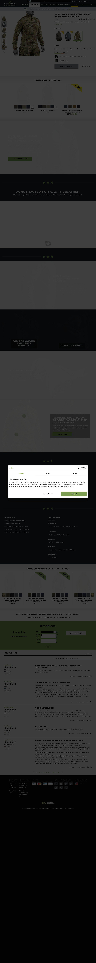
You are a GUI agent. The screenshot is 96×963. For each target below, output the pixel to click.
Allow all (74, 494)
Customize (47, 494)
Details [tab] (48, 473)
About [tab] (75, 473)
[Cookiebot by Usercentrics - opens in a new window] (79, 468)
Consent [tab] (21, 473)
